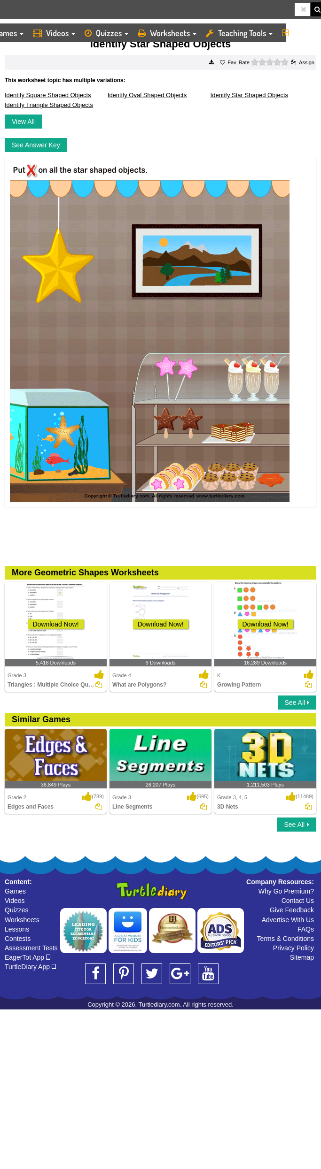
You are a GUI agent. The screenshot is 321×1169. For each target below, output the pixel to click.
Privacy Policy (293, 948)
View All (23, 121)
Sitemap (302, 957)
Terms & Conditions (285, 938)
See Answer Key (36, 145)
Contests (18, 938)
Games (15, 891)
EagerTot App (27, 957)
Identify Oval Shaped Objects (147, 95)
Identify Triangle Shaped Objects (49, 104)
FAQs (306, 929)
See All (297, 702)
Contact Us (298, 900)
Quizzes (106, 33)
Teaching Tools (239, 33)
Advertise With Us (288, 920)
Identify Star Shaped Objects (249, 95)
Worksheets (167, 33)
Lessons (17, 929)
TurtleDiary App (30, 966)
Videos (54, 33)
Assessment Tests (31, 948)
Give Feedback (292, 910)
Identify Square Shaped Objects (48, 95)
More (299, 33)
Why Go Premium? (286, 891)
